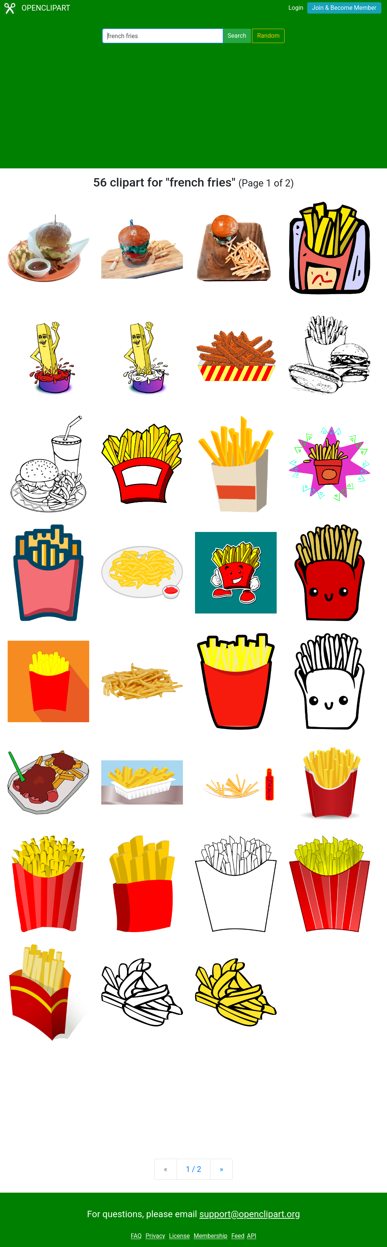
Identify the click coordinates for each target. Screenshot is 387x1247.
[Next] (221, 1169)
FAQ (136, 1236)
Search (237, 35)
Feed (238, 1236)
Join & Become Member (344, 7)
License (179, 1236)
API (251, 1236)
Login (295, 7)
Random (268, 35)
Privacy (155, 1236)
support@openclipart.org (249, 1214)
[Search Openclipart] (162, 36)
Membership (210, 1236)
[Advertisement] (193, 106)
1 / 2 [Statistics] (193, 1169)
